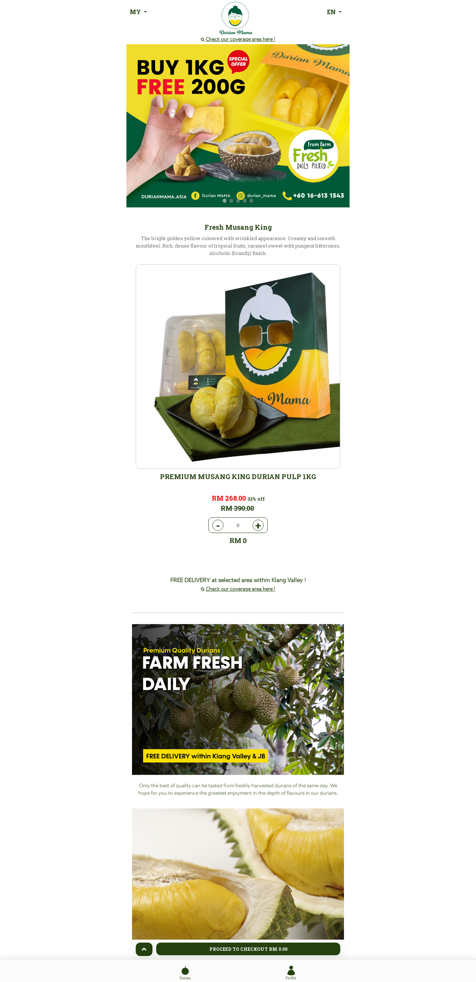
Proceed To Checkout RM (248, 949)
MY (136, 12)
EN (332, 12)
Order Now (238, 905)
